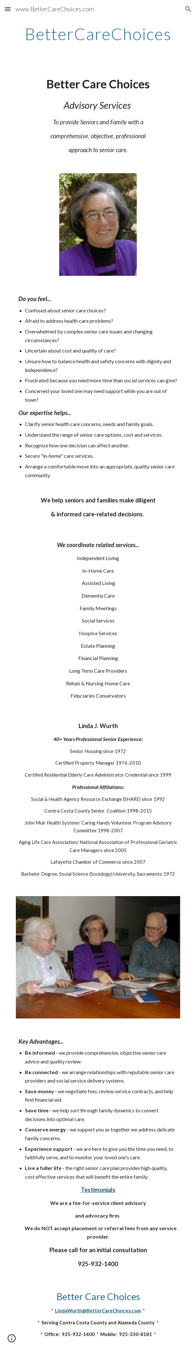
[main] (98, 34)
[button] (8, 9)
